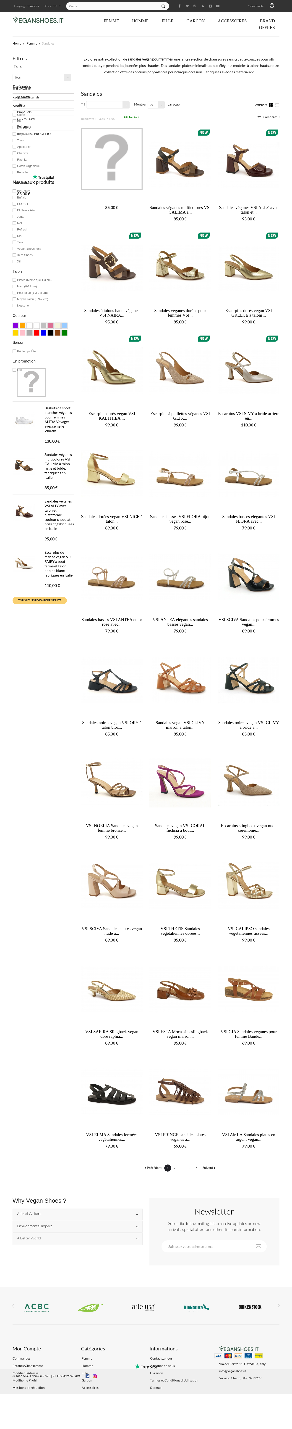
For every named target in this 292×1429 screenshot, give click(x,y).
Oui (19, 370)
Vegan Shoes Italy (29, 248)
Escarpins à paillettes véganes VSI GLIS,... (180, 416)
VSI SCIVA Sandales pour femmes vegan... (248, 622)
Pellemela (19, 421)
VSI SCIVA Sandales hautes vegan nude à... (112, 931)
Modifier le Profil (25, 1380)
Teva (20, 242)
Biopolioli (23, 134)
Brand (267, 21)
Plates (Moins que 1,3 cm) (34, 280)
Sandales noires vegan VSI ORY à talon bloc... (111, 725)
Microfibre (23, 127)
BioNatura (23, 191)
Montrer (140, 104)
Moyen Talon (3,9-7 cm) (32, 299)
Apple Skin (24, 146)
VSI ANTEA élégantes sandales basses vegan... (180, 622)
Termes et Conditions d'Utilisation (173, 1380)
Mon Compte (27, 1348)
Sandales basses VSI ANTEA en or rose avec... (111, 622)
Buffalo (21, 197)
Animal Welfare (29, 1214)
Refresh (22, 229)
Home (17, 43)
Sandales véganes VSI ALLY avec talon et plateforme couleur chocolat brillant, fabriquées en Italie (59, 606)
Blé (19, 121)
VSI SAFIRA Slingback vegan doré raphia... (111, 1034)
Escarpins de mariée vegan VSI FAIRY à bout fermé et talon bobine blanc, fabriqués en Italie (58, 655)
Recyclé (22, 172)
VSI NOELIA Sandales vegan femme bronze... (112, 828)
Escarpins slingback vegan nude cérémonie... (248, 828)
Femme (111, 21)
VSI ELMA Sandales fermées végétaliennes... (111, 1137)
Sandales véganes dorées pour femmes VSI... (180, 313)
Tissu (20, 140)
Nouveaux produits (33, 453)
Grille (271, 104)
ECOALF (23, 204)
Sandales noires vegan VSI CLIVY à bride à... (248, 725)
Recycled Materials (26, 392)
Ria (19, 236)
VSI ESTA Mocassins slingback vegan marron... (180, 1034)
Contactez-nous (160, 1358)
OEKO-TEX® (22, 413)
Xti (19, 261)
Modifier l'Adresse (25, 1373)
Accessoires (232, 21)
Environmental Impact (34, 1226)
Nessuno (23, 305)
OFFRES (267, 27)
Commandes (21, 1358)
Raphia (21, 159)
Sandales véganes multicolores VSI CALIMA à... (180, 209)
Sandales (23, 97)
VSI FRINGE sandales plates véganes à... (180, 1137)
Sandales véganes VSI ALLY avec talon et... (248, 209)
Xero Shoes (25, 255)
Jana (20, 216)
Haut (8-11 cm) (27, 286)
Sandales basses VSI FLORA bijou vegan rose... (180, 519)
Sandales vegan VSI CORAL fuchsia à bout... (180, 828)
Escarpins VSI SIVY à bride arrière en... (248, 416)
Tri (83, 104)
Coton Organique (28, 166)
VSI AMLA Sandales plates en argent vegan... (248, 1137)
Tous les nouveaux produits (39, 691)
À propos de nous (162, 1366)
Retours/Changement (28, 1366)
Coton (21, 114)
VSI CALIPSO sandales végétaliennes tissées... (249, 931)
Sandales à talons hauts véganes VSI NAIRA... (111, 313)
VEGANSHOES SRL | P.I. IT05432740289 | (52, 1411)
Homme (140, 21)
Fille (168, 21)
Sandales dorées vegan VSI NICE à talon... (111, 519)
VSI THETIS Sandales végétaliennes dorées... (180, 931)
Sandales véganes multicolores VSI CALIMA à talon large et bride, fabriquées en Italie (58, 557)
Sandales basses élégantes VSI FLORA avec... (248, 519)
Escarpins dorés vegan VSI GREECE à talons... (248, 313)
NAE (20, 223)
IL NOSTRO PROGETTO (29, 428)
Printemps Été (26, 351)
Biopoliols (20, 406)
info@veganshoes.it (232, 1371)
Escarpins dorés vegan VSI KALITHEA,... (112, 416)
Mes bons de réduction (29, 1387)
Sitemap (155, 1387)
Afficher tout (131, 117)
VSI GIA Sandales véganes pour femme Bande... (249, 1034)
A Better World (29, 1238)
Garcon (196, 21)
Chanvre (22, 153)
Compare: (270, 117)
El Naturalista (26, 210)
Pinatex (18, 399)
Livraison (156, 1373)
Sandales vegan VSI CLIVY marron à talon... (180, 725)
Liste (276, 104)
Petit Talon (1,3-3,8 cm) (32, 292)
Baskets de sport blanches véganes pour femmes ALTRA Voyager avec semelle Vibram (58, 510)
